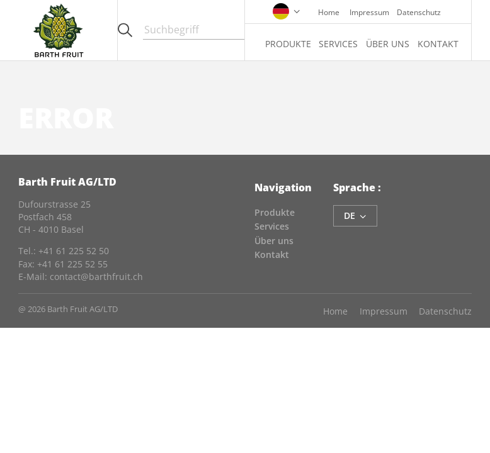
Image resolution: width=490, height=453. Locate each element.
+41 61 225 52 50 (73, 251)
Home (328, 11)
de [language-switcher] (355, 215)
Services (338, 44)
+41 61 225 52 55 (72, 264)
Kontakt (438, 44)
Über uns (387, 44)
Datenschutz (419, 11)
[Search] (193, 30)
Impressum (369, 11)
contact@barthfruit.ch (96, 276)
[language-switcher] (286, 10)
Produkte (288, 44)
